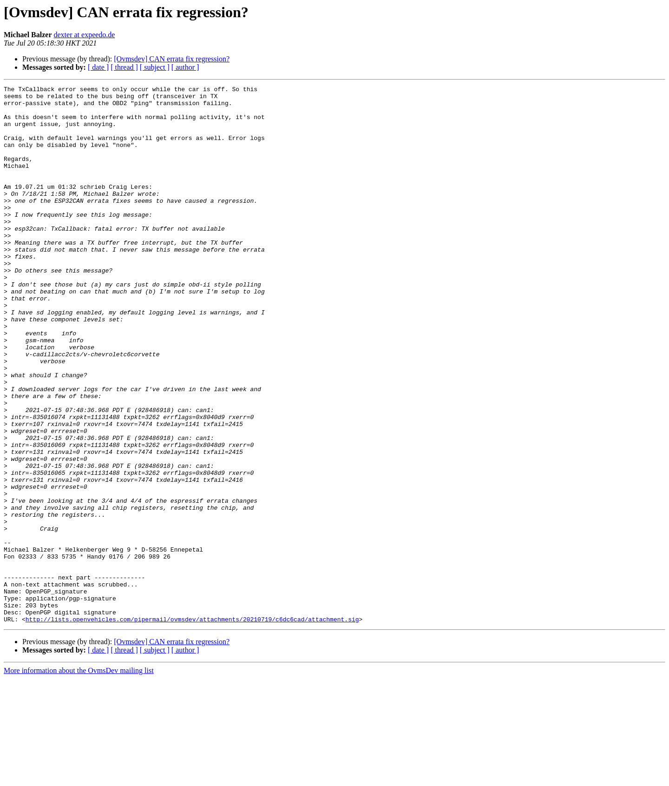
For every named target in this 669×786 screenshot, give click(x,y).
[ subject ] (155, 67)
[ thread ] (124, 67)
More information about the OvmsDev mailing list (79, 778)
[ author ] (185, 67)
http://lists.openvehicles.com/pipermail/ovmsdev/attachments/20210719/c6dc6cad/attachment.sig (192, 726)
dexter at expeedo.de (84, 35)
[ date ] (98, 67)
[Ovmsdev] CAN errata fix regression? (172, 59)
